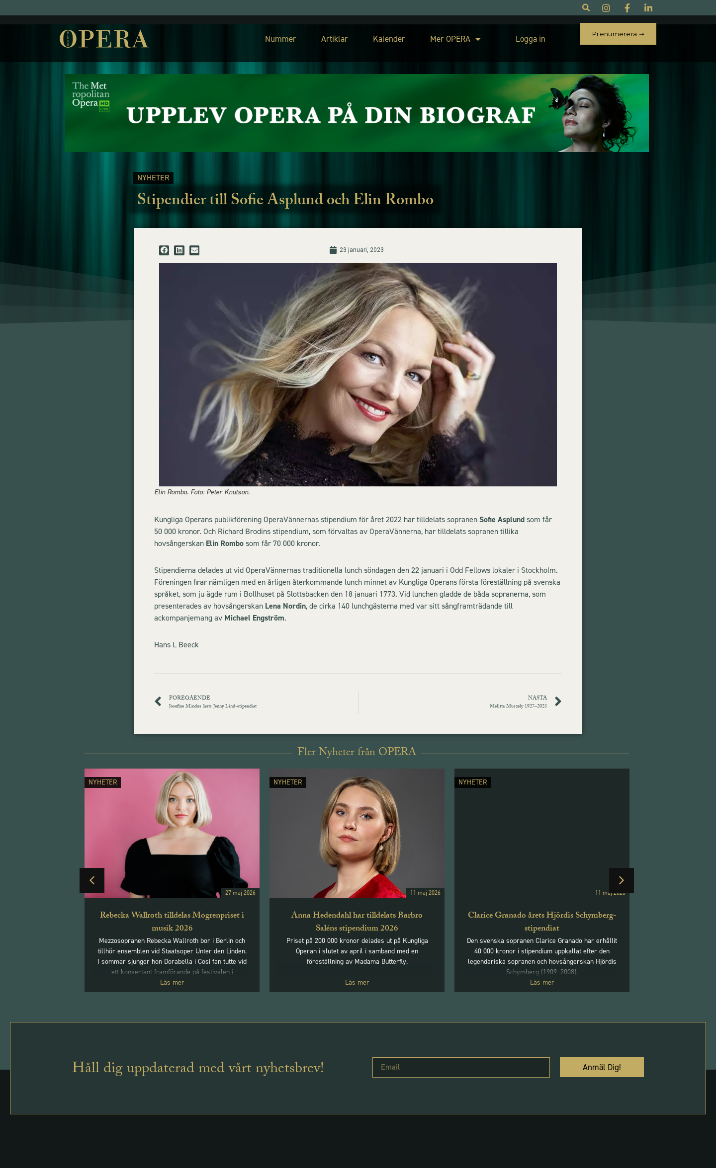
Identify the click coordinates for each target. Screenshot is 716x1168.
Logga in (507, 34)
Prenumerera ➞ (618, 34)
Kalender (366, 34)
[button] (164, 241)
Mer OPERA (432, 34)
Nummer (257, 34)
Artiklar (311, 34)
